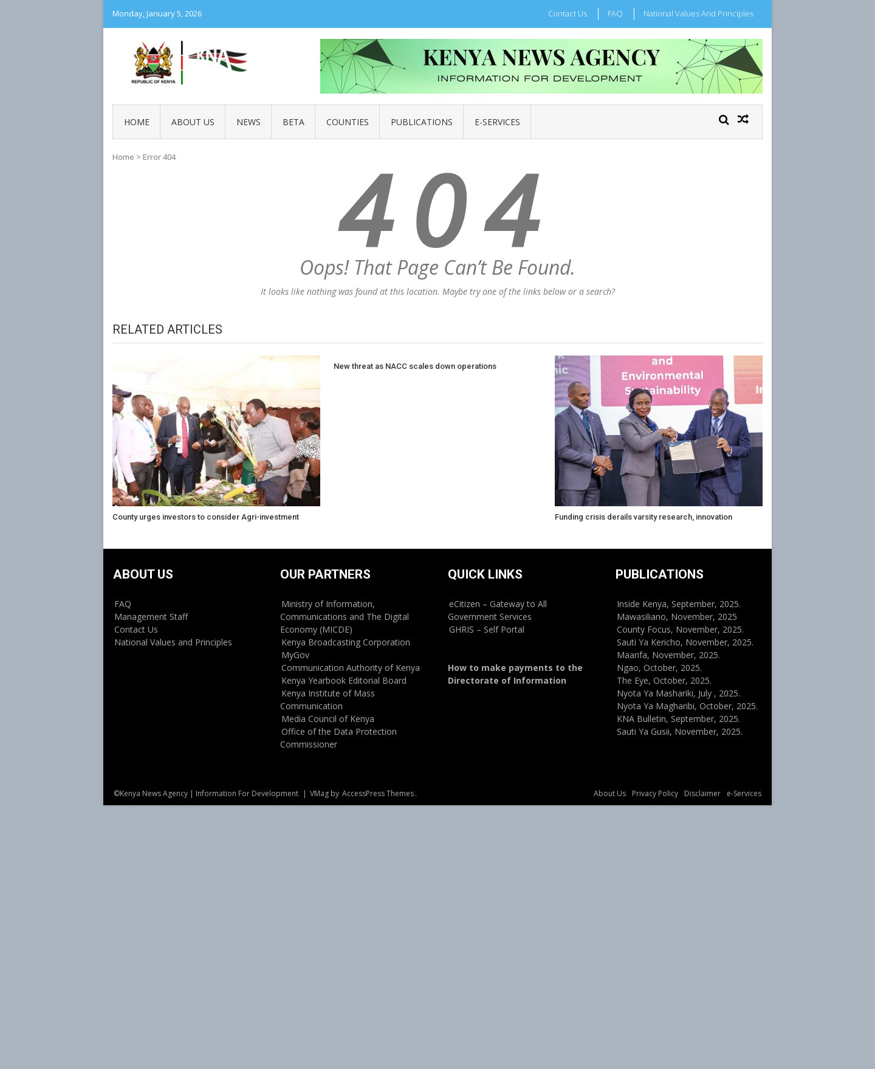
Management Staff (151, 616)
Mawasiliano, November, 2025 (677, 616)
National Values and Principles (698, 13)
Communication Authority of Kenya (350, 667)
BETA (293, 122)
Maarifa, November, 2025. (668, 655)
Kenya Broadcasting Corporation (345, 642)
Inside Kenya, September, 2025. (679, 604)
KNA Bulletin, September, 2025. (678, 718)
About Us (192, 122)
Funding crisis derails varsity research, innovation (643, 516)
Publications (422, 122)
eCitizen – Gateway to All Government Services (497, 610)
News (248, 122)
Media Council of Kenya (327, 718)
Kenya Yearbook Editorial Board (344, 680)
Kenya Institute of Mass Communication (327, 699)
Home (136, 122)
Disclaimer (702, 793)
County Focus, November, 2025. (680, 629)
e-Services (497, 122)
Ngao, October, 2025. (659, 667)
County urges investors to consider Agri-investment (205, 516)
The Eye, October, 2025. (664, 680)
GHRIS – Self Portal (486, 629)
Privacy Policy (655, 793)
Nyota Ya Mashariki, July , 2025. (678, 693)
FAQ (615, 13)
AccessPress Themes (378, 793)
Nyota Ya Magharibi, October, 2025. (687, 706)
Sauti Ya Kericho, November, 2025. (685, 642)
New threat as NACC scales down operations (415, 366)
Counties (347, 122)
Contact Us (567, 13)
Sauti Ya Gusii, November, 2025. (680, 731)
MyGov (295, 655)
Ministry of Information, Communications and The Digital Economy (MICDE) (344, 616)
